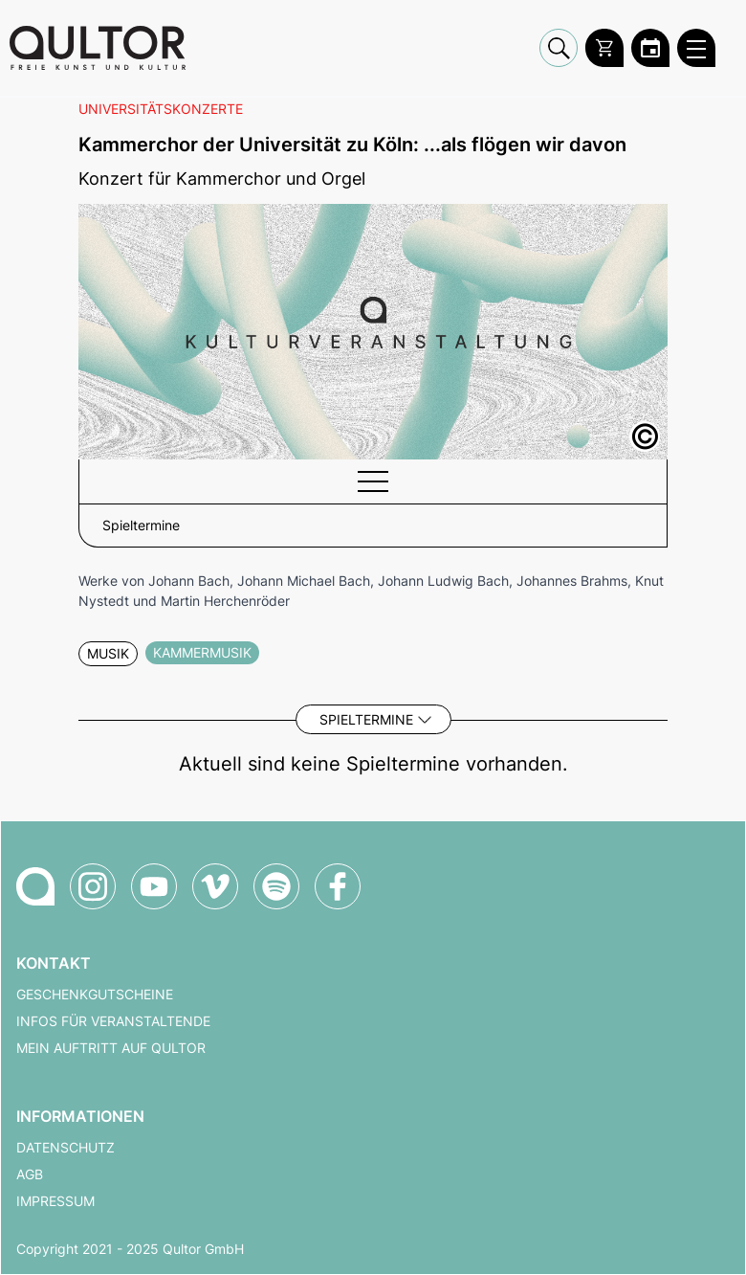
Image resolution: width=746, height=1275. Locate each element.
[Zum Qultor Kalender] (650, 48)
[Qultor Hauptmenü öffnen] (696, 48)
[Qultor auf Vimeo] (215, 886)
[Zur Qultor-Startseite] (35, 886)
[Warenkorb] (604, 48)
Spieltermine (366, 719)
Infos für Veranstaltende (113, 1021)
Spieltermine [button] (141, 525)
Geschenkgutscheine (94, 994)
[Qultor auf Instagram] (93, 886)
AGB (29, 1174)
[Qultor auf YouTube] (154, 886)
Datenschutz (65, 1147)
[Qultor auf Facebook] (338, 886)
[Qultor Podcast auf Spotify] (276, 886)
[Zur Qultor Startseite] (98, 48)
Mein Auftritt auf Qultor (111, 1048)
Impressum (55, 1201)
